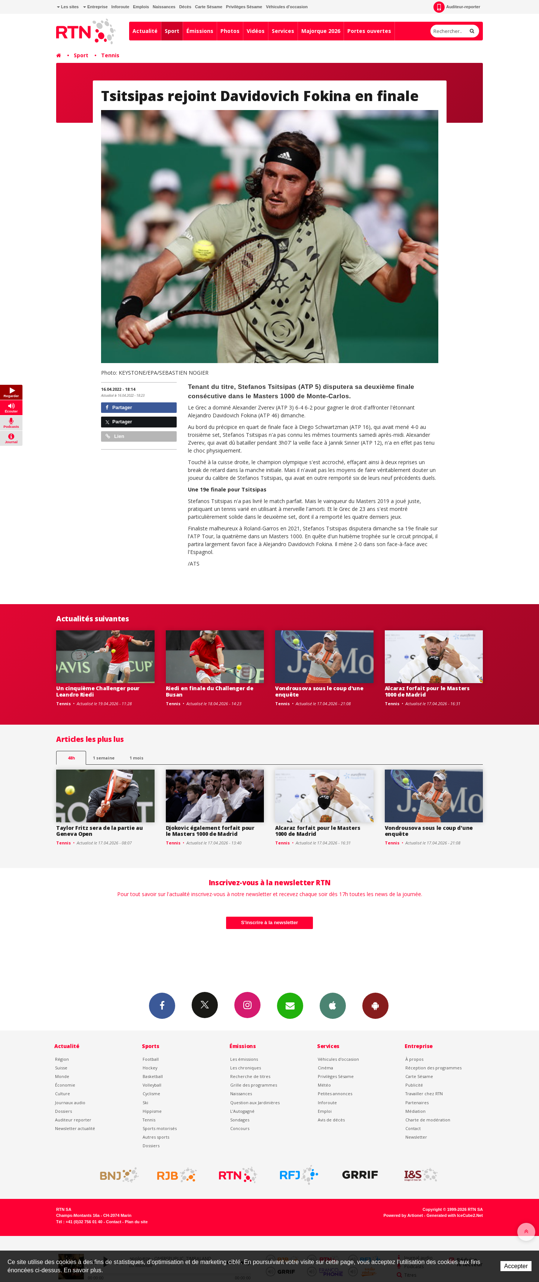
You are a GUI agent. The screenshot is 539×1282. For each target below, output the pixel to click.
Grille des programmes (253, 1084)
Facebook (162, 1005)
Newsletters (290, 1005)
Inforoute (121, 6)
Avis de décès (331, 1119)
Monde (62, 1076)
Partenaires (417, 1102)
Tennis (110, 55)
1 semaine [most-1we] (104, 758)
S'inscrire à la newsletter (269, 922)
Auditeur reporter (73, 1119)
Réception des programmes (433, 1067)
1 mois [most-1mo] (136, 758)
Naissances (164, 6)
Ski (145, 1102)
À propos (414, 1059)
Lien (115, 436)
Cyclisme (151, 1093)
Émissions (199, 30)
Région (62, 1059)
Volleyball (152, 1084)
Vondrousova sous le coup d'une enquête (319, 691)
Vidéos (256, 30)
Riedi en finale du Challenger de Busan (209, 691)
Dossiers (63, 1111)
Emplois (141, 6)
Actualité (145, 30)
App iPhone (333, 1005)
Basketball (153, 1076)
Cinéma (325, 1067)
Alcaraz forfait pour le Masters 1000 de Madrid (427, 691)
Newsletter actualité (75, 1128)
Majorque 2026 (320, 30)
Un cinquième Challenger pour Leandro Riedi (98, 691)
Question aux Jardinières (255, 1102)
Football (151, 1059)
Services (283, 30)
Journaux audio (70, 1102)
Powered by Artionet (403, 1215)
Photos (230, 30)
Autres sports (156, 1137)
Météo (324, 1084)
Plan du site (136, 1221)
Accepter (516, 1266)
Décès (185, 6)
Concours (239, 1128)
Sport (172, 30)
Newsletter (416, 1137)
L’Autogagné (242, 1111)
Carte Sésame (208, 6)
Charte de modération (427, 1119)
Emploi (325, 1111)
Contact (413, 1128)
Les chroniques (245, 1067)
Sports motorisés (160, 1128)
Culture (62, 1093)
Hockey (150, 1067)
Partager (119, 407)
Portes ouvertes (369, 30)
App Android (375, 1005)
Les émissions (244, 1059)
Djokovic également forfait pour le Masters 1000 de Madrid (210, 831)
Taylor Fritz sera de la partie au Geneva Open (99, 831)
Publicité (414, 1084)
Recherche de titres (250, 1076)
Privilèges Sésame (244, 6)
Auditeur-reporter (456, 7)
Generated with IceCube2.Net (455, 1215)
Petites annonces (335, 1093)
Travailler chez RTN (424, 1093)
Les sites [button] (68, 6)
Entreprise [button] (95, 6)
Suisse (61, 1067)
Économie (65, 1084)
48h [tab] (71, 758)
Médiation (415, 1111)
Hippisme (152, 1111)
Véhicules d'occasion (286, 6)
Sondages (239, 1119)
